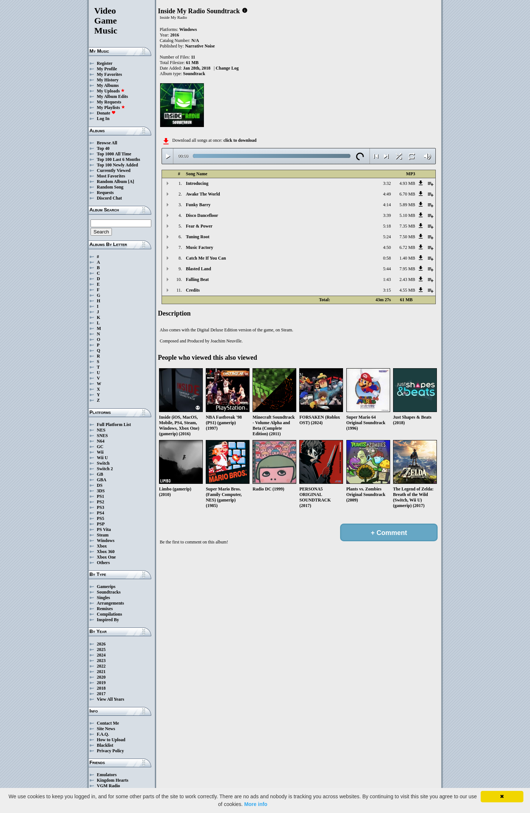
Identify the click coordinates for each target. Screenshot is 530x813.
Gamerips (106, 586)
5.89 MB (407, 204)
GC (100, 446)
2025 (101, 649)
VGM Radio (108, 785)
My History (108, 79)
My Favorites (109, 74)
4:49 (387, 194)
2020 (101, 677)
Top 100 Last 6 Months (118, 159)
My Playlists (111, 107)
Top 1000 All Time (114, 153)
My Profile (107, 68)
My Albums (108, 85)
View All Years (110, 699)
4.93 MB (407, 183)
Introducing (197, 183)
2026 (101, 644)
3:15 (387, 290)
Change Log (227, 68)
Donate (106, 113)
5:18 (387, 226)
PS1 (100, 496)
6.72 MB (407, 247)
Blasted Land (198, 268)
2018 (101, 688)
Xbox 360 (105, 551)
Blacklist (105, 745)
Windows (105, 540)
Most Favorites (111, 176)
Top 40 (103, 148)
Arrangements (110, 603)
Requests (105, 192)
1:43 (387, 279)
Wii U (102, 457)
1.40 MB (407, 258)
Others (103, 562)
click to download (240, 140)
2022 (101, 666)
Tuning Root (197, 236)
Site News (106, 728)
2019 (101, 682)
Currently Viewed (113, 170)
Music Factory (199, 247)
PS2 (100, 501)
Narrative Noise (200, 46)
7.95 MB (407, 268)
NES (101, 430)
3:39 (387, 215)
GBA (101, 479)
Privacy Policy (110, 750)
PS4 (100, 512)
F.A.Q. (103, 734)
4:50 (387, 247)
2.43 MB (407, 279)
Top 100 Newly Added (117, 165)
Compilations (109, 614)
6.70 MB (407, 194)
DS (99, 485)
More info (255, 804)
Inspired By (108, 619)
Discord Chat (109, 198)
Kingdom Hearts (112, 780)
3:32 (387, 183)
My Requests (109, 102)
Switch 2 (105, 468)
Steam (103, 535)
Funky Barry (198, 204)
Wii (100, 452)
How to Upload (111, 739)
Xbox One (106, 557)
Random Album (112, 181)
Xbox (102, 546)
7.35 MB (407, 226)
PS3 (100, 507)
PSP (101, 524)
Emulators (107, 774)
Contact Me (108, 723)
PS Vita (104, 529)
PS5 (100, 518)
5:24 (387, 236)
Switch (103, 463)
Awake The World (203, 194)
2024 (101, 655)
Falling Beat (197, 279)
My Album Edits (112, 96)
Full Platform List (114, 424)
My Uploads (111, 91)
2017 (101, 693)
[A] (131, 181)
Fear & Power (199, 226)
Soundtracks (109, 592)
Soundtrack (194, 73)
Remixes (105, 608)
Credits (193, 290)
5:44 (387, 268)
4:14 (387, 204)
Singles (103, 597)
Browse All (107, 142)
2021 (101, 671)
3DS (101, 490)
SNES (102, 435)
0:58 (387, 258)
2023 (101, 660)
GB (100, 474)
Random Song (110, 187)
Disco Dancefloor (202, 215)
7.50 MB (407, 236)
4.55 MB (407, 290)
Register (105, 63)
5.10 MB (407, 215)
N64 (101, 441)
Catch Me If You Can (206, 258)
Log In (103, 118)
